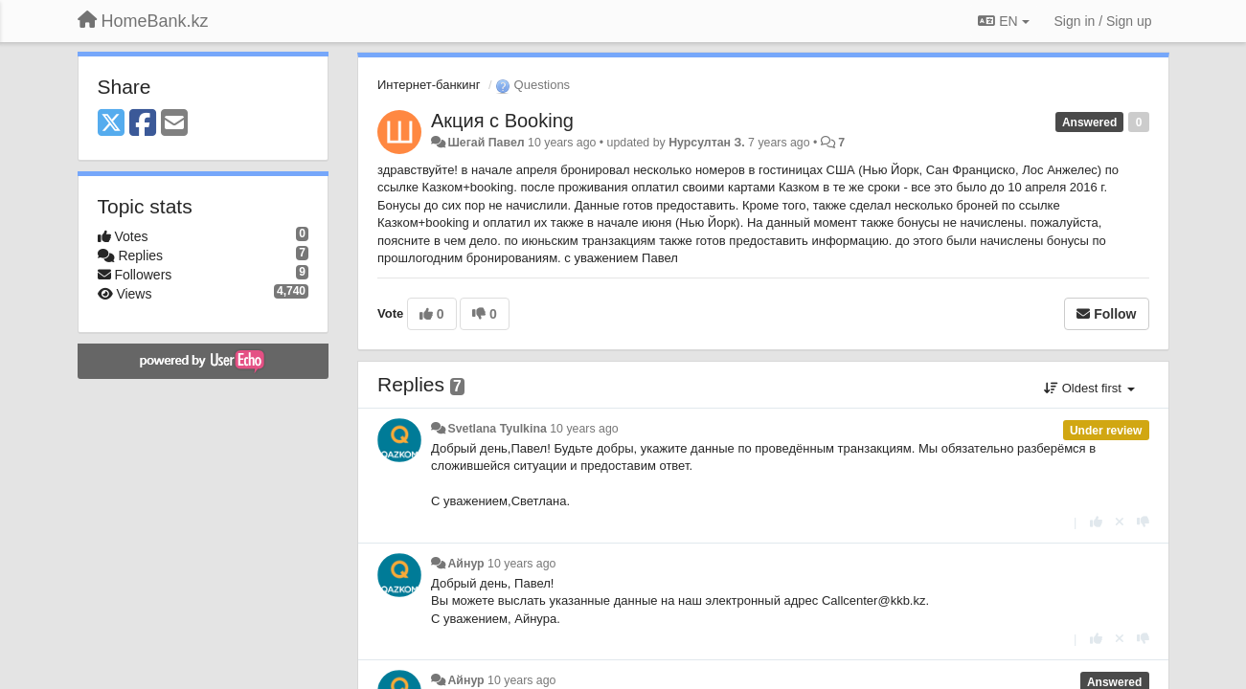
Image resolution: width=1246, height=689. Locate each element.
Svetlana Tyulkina (496, 428)
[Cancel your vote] (1119, 522)
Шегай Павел (485, 142)
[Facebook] (142, 124)
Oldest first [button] (1089, 388)
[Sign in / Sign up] (1103, 21)
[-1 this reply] (1143, 522)
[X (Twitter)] (111, 124)
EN (1003, 21)
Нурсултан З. (706, 142)
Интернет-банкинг (428, 85)
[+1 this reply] (1096, 522)
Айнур (465, 563)
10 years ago (584, 428)
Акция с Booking (502, 120)
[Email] (174, 124)
